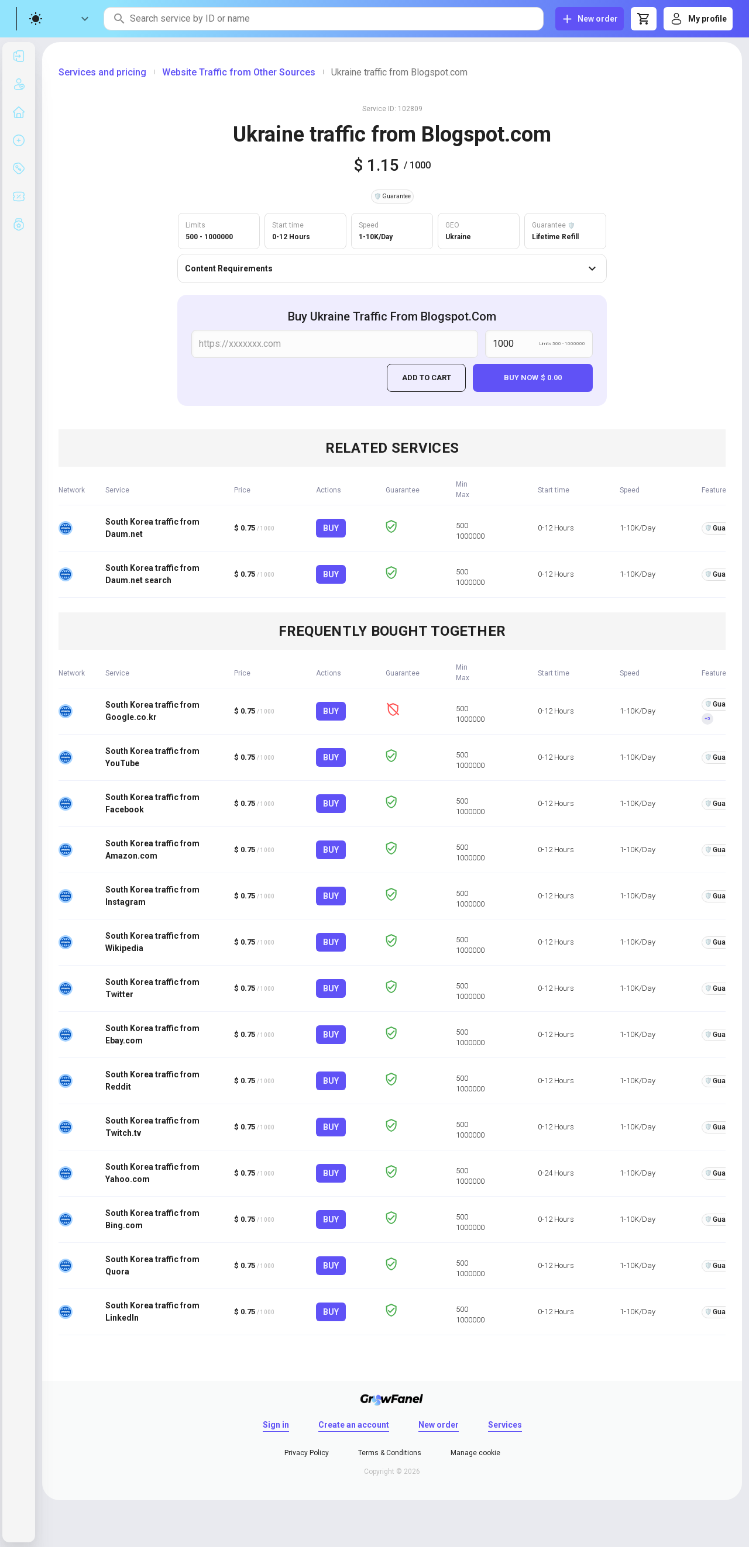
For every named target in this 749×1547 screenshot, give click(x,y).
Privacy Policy (306, 1453)
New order (438, 1424)
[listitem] (18, 56)
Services (505, 1424)
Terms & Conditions (389, 1453)
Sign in (276, 1424)
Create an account (353, 1424)
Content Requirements (392, 268)
